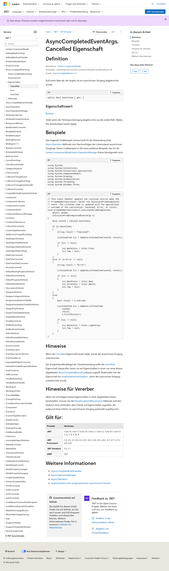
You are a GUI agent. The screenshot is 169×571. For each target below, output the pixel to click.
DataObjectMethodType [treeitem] (16, 250)
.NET (56, 31)
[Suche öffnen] (152, 4)
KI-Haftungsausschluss (13, 558)
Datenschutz (73, 558)
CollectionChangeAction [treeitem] (16, 176)
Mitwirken (60, 558)
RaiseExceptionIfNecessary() (89, 400)
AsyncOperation (54, 144)
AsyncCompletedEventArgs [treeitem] (20, 73)
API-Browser (66, 31)
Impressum (141, 558)
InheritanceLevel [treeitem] (13, 456)
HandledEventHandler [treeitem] (15, 382)
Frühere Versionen (35, 558)
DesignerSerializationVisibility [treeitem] (18, 300)
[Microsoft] (5, 4)
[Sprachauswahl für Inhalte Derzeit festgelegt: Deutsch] (10, 551)
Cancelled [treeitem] (14, 86)
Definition (136, 37)
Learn (48, 31)
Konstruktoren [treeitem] (14, 77)
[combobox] (21, 38)
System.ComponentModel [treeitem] (17, 49)
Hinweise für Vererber (141, 48)
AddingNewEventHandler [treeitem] (17, 57)
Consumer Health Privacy (96, 558)
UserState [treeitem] (14, 94)
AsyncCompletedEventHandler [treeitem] (19, 102)
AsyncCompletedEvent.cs (64, 73)
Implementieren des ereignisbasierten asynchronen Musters (81, 483)
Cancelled (60, 353)
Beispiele (135, 41)
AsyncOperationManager (63, 474)
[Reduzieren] (35, 32)
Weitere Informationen (141, 56)
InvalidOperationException (74, 376)
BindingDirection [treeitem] (13, 139)
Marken (155, 558)
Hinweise (135, 44)
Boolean (50, 113)
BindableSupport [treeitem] (13, 135)
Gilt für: (135, 52)
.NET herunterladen (155, 11)
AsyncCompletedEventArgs (72, 372)
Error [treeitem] (12, 90)
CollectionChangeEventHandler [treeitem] (19, 185)
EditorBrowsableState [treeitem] (15, 341)
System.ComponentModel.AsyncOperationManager (71, 152)
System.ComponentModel (69, 66)
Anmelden (161, 3)
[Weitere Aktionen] (120, 32)
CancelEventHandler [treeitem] (15, 164)
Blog (48, 558)
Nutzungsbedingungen (123, 558)
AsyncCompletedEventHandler (66, 470)
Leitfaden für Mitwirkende (60, 526)
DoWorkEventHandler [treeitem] (15, 329)
